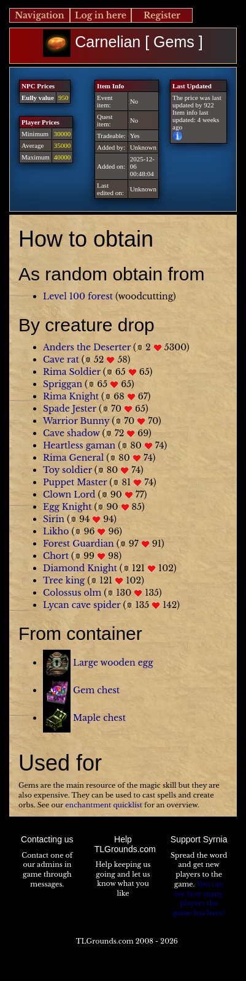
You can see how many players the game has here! (199, 898)
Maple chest (99, 717)
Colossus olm (72, 592)
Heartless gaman (79, 445)
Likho (56, 531)
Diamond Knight (80, 568)
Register (162, 15)
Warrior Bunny (76, 420)
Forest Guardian (78, 543)
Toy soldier (67, 469)
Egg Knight (67, 506)
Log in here (100, 15)
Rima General (73, 457)
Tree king (64, 580)
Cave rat (61, 359)
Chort (56, 555)
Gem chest (96, 690)
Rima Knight (71, 396)
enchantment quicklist (103, 805)
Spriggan (62, 384)
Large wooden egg (113, 662)
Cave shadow (71, 433)
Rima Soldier (72, 371)
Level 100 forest (78, 296)
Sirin (53, 519)
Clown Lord (69, 494)
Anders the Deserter (87, 347)
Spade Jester (69, 408)
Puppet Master (75, 482)
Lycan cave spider (81, 604)
